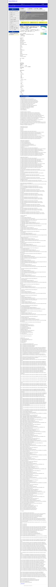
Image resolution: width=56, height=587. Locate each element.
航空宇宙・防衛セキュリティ (15, 21)
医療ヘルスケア (13, 14)
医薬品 (12, 16)
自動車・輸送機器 (13, 19)
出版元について (29, 12)
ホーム (13, 4)
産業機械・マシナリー (14, 26)
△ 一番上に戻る (22, 583)
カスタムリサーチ (32, 4)
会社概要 (42, 4)
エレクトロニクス (13, 24)
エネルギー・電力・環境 (14, 11)
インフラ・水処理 (13, 29)
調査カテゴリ (23, 4)
